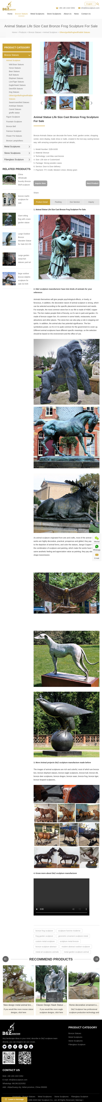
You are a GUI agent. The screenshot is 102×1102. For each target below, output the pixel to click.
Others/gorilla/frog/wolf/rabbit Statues (74, 32)
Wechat (96, 542)
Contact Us (86, 14)
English (89, 4)
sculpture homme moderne (69, 931)
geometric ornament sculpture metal (73, 936)
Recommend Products (51, 959)
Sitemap (78, 1100)
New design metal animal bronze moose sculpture (19, 1005)
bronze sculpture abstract (46, 947)
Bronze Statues (21, 14)
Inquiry (91, 202)
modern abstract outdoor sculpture (76, 947)
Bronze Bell (11, 126)
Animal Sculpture (50, 32)
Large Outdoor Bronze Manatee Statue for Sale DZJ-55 (24, 239)
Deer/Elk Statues (16, 89)
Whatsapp (96, 550)
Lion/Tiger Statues (16, 82)
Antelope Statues (16, 106)
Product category (82, 1027)
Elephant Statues (16, 78)
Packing (58, 202)
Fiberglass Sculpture (17, 159)
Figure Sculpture (13, 117)
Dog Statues (14, 92)
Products (22, 32)
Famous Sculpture (13, 131)
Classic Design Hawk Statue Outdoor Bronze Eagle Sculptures (51, 1005)
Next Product (92, 183)
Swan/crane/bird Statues (19, 102)
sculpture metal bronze (69, 941)
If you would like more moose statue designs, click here (18, 1011)
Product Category (17, 47)
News (76, 14)
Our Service (75, 202)
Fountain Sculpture (14, 122)
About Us (67, 14)
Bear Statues (14, 71)
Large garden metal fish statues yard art (24, 258)
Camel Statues (15, 109)
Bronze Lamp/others (14, 141)
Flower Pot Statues (14, 136)
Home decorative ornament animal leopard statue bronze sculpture (84, 1005)
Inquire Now (40, 183)
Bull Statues (14, 75)
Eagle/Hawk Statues (17, 85)
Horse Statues (15, 68)
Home (9, 14)
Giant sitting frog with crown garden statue (24, 219)
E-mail (96, 558)
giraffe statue (14, 113)
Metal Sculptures (37, 14)
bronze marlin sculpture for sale (23, 199)
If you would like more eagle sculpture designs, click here (51, 1011)
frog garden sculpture (44, 936)
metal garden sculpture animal (76, 952)
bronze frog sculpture (44, 931)
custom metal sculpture (45, 941)
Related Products (17, 169)
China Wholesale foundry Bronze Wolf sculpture (24, 179)
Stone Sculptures (54, 14)
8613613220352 (19, 1083)
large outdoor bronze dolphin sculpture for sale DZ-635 (24, 278)
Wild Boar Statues (16, 64)
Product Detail (42, 202)
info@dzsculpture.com (90, 8)
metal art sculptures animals (47, 952)
